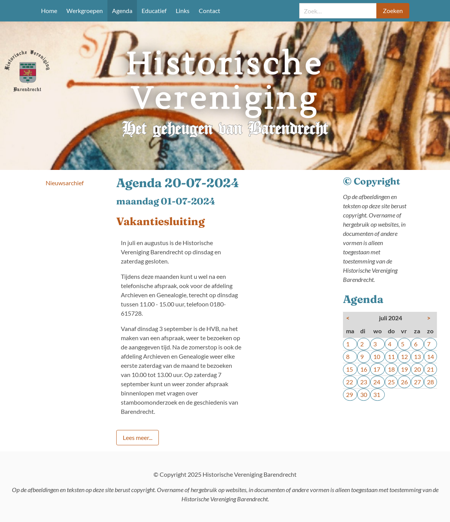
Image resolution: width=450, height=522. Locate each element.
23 (363, 381)
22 (349, 381)
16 (363, 369)
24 (376, 381)
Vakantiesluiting (160, 221)
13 (417, 356)
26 (404, 381)
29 (349, 394)
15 (349, 369)
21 (430, 369)
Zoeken (393, 10)
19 (404, 369)
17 (376, 369)
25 (391, 381)
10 (376, 356)
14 (430, 356)
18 (391, 369)
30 (363, 394)
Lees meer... (137, 437)
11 (391, 356)
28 (430, 381)
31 (376, 394)
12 (404, 356)
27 (417, 381)
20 (417, 369)
